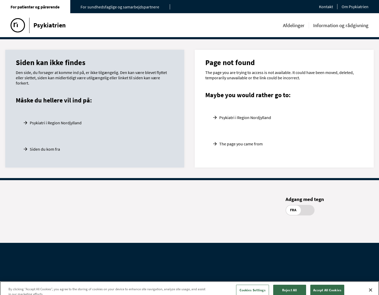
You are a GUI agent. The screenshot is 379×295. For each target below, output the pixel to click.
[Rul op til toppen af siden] (370, 283)
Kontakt (326, 6)
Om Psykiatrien (355, 6)
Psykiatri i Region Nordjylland (56, 122)
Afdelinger (294, 25)
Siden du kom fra (45, 149)
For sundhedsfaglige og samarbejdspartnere (120, 6)
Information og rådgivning (340, 25)
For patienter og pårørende (35, 6)
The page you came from (241, 143)
